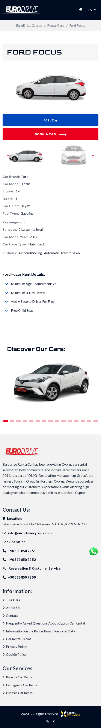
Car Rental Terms (17, 639)
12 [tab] (76, 421)
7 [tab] (44, 421)
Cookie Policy (15, 654)
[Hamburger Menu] (80, 10)
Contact (10, 615)
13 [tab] (83, 421)
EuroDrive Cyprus (29, 25)
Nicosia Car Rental (18, 693)
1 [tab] (5, 421)
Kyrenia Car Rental (18, 677)
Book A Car (50, 134)
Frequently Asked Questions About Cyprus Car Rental (44, 623)
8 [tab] (50, 421)
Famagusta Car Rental (20, 685)
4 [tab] (25, 421)
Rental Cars (55, 25)
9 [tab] (57, 421)
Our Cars (11, 600)
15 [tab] (96, 421)
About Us (11, 607)
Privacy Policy (15, 646)
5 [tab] (31, 421)
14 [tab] (89, 421)
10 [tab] (63, 421)
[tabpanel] (50, 383)
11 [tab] (70, 421)
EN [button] (90, 10)
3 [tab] (18, 421)
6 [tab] (38, 421)
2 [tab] (12, 421)
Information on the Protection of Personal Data (39, 631)
